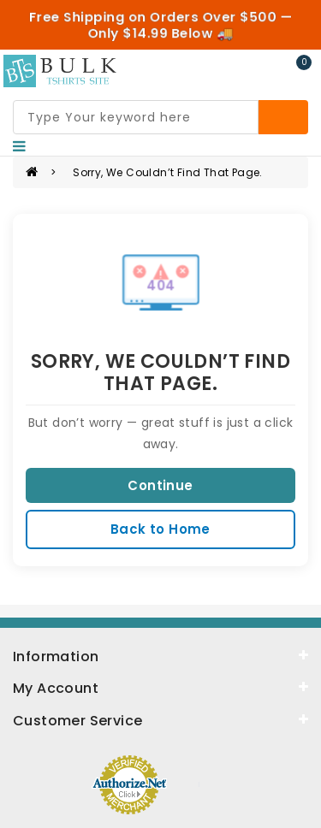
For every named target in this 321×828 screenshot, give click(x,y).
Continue (160, 485)
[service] (160, 719)
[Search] (283, 117)
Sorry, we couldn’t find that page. (168, 172)
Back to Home (160, 529)
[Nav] (19, 146)
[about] (160, 686)
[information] (160, 655)
